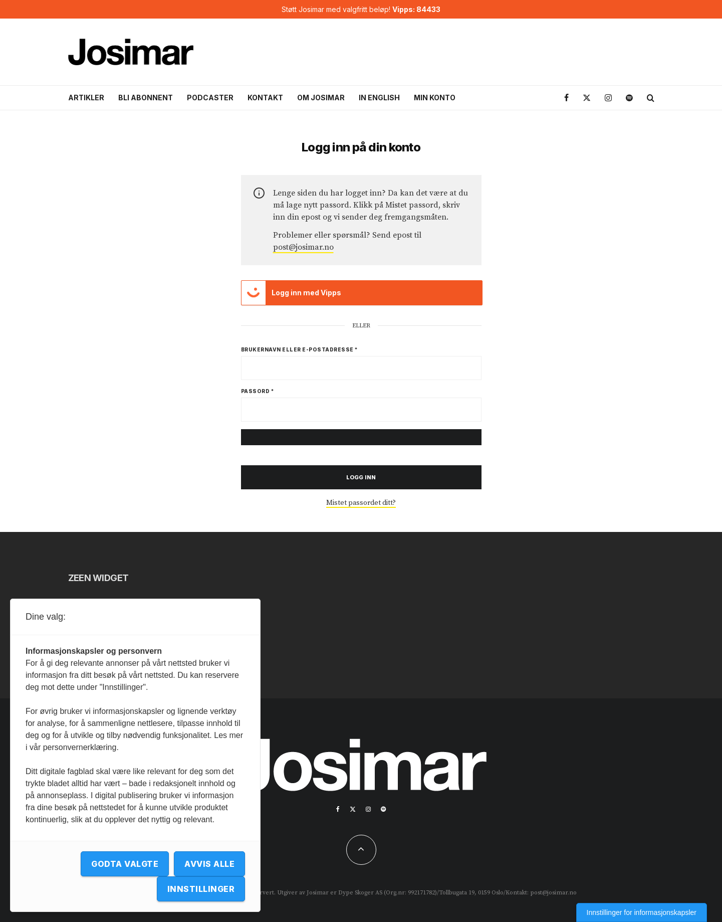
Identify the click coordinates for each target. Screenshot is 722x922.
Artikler (86, 97)
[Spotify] (629, 98)
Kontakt (265, 97)
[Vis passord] (361, 437)
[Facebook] (566, 98)
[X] (587, 98)
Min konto (434, 97)
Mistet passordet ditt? (361, 502)
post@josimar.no (303, 247)
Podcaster (210, 97)
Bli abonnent (145, 97)
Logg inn (361, 477)
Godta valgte (124, 864)
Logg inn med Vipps (292, 293)
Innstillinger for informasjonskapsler (641, 912)
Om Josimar (321, 97)
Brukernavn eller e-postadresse (299, 349)
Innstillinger (200, 889)
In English (379, 97)
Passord (258, 391)
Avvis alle (209, 864)
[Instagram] (608, 98)
